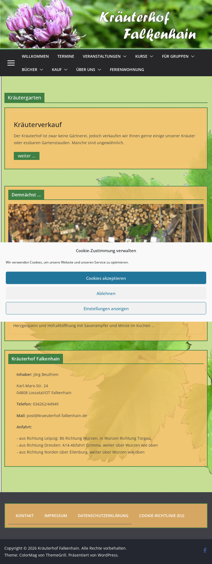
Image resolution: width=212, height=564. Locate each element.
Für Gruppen (175, 56)
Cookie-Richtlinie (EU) (161, 515)
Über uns (85, 69)
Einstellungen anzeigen (106, 308)
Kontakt (25, 515)
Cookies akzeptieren (106, 278)
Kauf (57, 69)
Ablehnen (106, 293)
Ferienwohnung (127, 69)
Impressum (55, 515)
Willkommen (35, 56)
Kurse (141, 56)
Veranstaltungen (102, 56)
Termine (65, 56)
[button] (124, 56)
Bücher (29, 69)
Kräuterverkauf (38, 124)
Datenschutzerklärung (103, 515)
